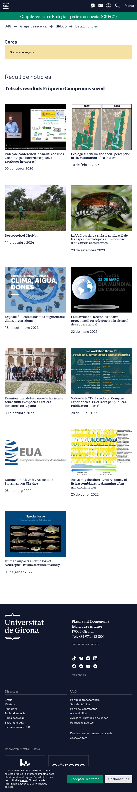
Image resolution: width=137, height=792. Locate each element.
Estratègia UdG (14, 722)
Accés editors (78, 738)
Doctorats (11, 709)
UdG (8, 26)
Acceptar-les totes (85, 779)
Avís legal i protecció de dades (89, 718)
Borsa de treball (15, 718)
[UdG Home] (6, 6)
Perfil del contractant (83, 709)
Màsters (10, 704)
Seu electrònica (80, 704)
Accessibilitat (78, 713)
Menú (129, 6)
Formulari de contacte (85, 644)
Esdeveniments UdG (17, 727)
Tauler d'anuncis (15, 713)
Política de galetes (82, 722)
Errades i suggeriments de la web (91, 733)
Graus (8, 700)
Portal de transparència (85, 700)
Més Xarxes (79, 675)
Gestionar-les (118, 779)
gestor (24, 780)
